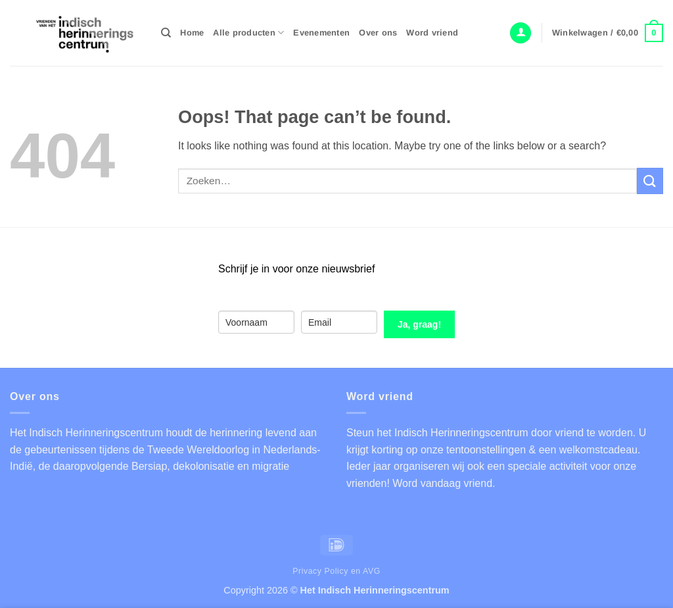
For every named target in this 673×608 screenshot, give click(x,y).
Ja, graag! (419, 324)
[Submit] (650, 180)
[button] (520, 33)
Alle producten (248, 32)
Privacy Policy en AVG (336, 571)
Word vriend (432, 33)
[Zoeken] (166, 32)
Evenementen (321, 33)
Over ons (378, 33)
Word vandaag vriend (442, 483)
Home (192, 33)
